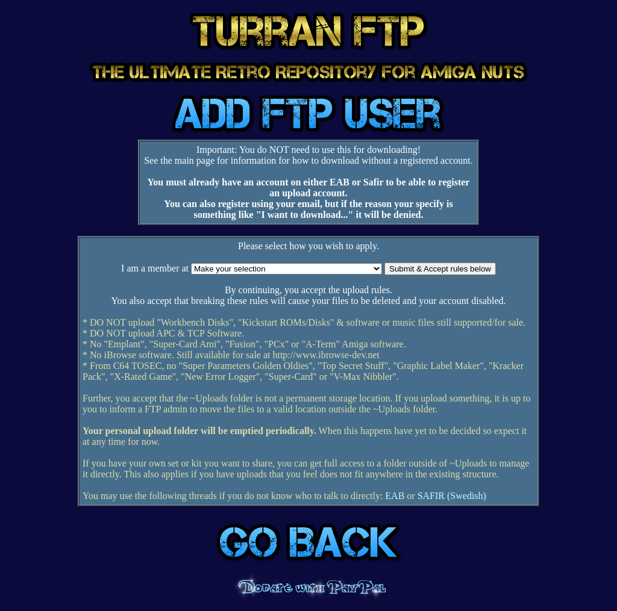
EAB (394, 496)
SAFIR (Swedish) (452, 496)
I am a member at (155, 268)
